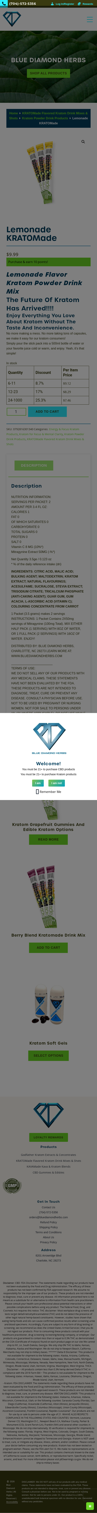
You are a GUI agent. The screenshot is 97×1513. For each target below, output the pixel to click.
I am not (57, 783)
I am (38, 783)
